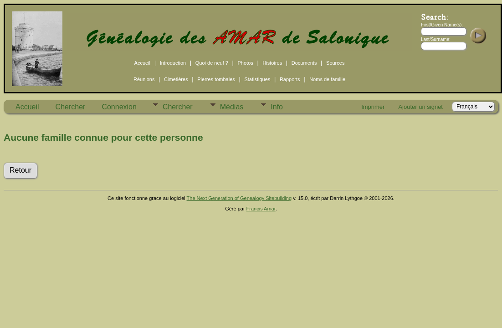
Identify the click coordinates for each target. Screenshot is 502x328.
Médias (232, 107)
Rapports (290, 79)
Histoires (272, 63)
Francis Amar (261, 208)
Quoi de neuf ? (211, 63)
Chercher (71, 107)
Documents (304, 63)
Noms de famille (327, 79)
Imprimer (372, 106)
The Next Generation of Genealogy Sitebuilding (239, 198)
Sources (335, 63)
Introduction (173, 63)
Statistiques (257, 79)
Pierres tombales (216, 79)
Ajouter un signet (420, 106)
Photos (245, 63)
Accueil (142, 63)
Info (277, 107)
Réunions (143, 79)
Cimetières (176, 79)
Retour (20, 170)
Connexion (119, 107)
